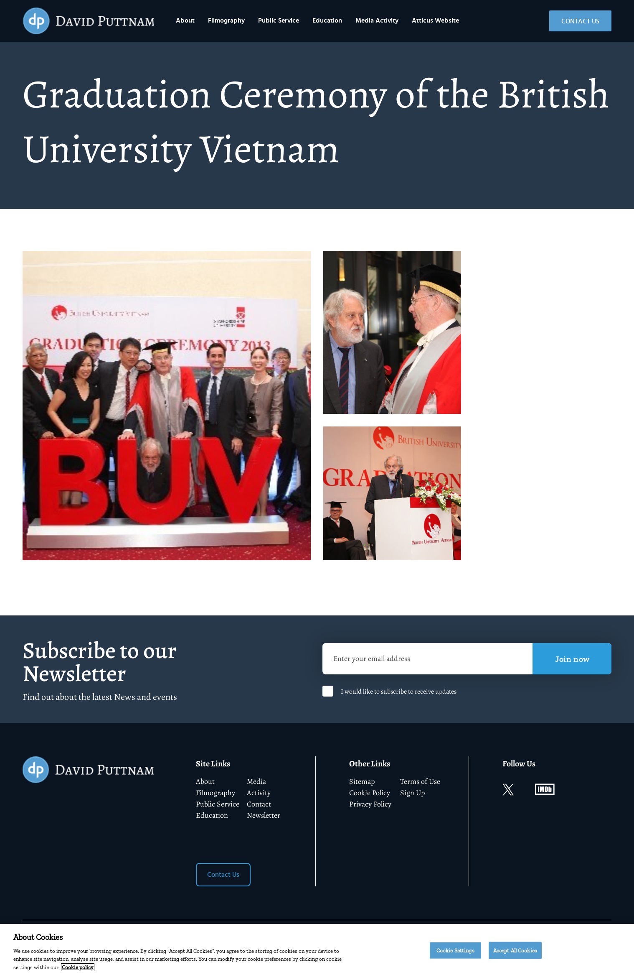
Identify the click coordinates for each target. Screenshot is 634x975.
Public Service (278, 20)
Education (327, 20)
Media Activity (376, 20)
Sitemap (362, 781)
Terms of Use (420, 781)
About (185, 20)
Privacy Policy (370, 804)
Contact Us (580, 21)
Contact (259, 804)
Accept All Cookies (515, 954)
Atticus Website (435, 20)
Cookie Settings (455, 954)
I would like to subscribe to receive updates (398, 691)
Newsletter (263, 815)
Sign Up (412, 793)
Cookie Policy (369, 793)
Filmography (226, 20)
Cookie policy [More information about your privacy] (78, 971)
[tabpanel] (166, 405)
